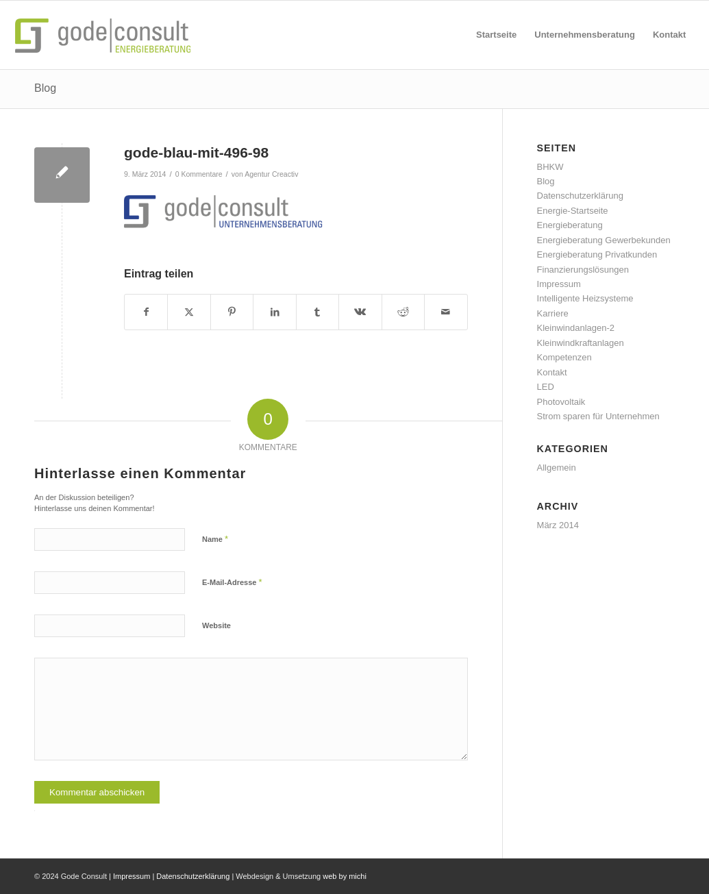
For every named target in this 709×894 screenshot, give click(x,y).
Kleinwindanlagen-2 (575, 328)
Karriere (553, 313)
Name (215, 539)
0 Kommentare (199, 174)
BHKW (550, 167)
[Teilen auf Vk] (360, 312)
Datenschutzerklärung (580, 195)
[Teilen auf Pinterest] (232, 312)
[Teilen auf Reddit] (403, 312)
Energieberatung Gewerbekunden (604, 240)
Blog (45, 88)
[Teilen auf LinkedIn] (274, 312)
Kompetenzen (564, 357)
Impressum (559, 284)
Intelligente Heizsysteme (585, 298)
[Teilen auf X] (189, 312)
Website (216, 625)
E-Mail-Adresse (232, 582)
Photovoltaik (561, 402)
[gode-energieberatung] (106, 35)
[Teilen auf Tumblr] (317, 312)
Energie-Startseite (572, 211)
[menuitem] (496, 35)
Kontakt (552, 372)
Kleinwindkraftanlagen (580, 343)
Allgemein (556, 467)
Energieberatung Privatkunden (597, 254)
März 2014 (558, 525)
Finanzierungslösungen (583, 269)
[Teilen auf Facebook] (146, 312)
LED (545, 387)
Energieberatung (570, 225)
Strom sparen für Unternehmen (598, 416)
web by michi (344, 876)
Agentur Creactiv (271, 174)
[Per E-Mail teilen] (446, 312)
